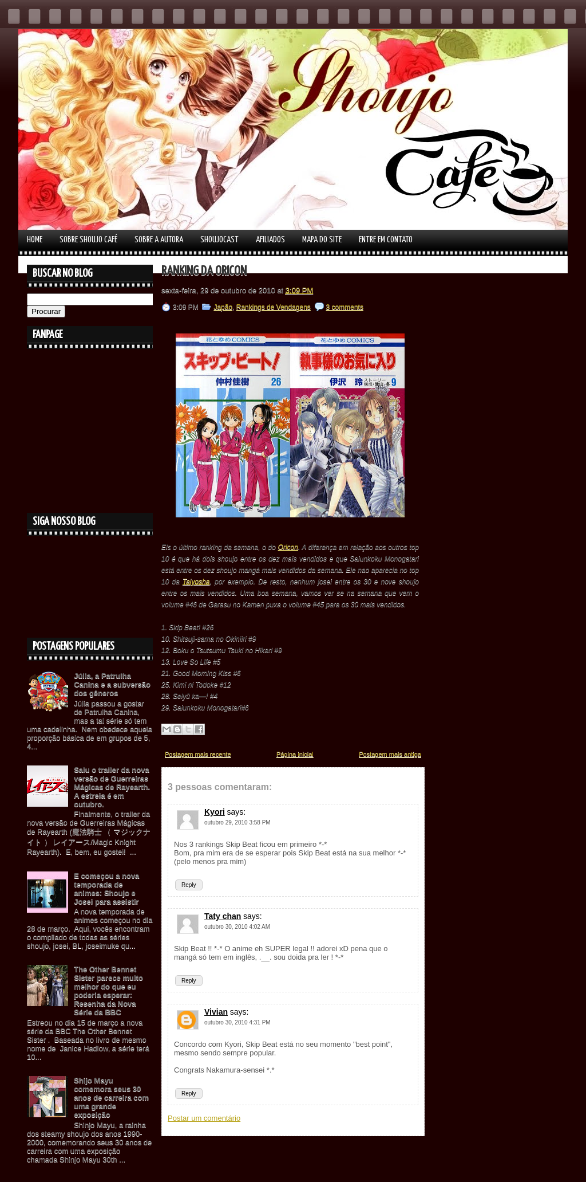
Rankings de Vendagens (273, 307)
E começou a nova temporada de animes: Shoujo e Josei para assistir (106, 888)
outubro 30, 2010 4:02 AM (237, 927)
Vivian (216, 1011)
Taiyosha (196, 582)
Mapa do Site (322, 239)
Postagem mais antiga (390, 754)
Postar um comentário (204, 1118)
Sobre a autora (158, 239)
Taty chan (222, 916)
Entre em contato (386, 239)
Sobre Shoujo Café (88, 239)
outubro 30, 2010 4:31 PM (237, 1022)
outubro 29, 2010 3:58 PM (237, 822)
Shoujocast (219, 239)
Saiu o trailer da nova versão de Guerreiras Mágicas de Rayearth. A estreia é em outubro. (112, 786)
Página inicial (295, 754)
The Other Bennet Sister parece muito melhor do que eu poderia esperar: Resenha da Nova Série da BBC (108, 990)
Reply (188, 885)
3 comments (344, 307)
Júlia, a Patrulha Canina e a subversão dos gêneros (112, 684)
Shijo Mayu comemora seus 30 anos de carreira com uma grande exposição (111, 1097)
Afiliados (270, 239)
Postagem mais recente (198, 754)
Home (34, 239)
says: (236, 811)
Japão (222, 307)
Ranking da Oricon (204, 271)
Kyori (214, 811)
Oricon (288, 547)
